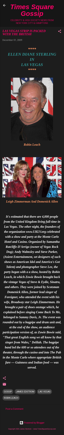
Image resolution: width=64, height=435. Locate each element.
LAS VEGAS (44, 391)
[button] (59, 31)
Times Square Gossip (32, 10)
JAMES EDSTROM (25, 391)
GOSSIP (8, 391)
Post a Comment (14, 408)
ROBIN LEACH (11, 397)
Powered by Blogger (32, 422)
